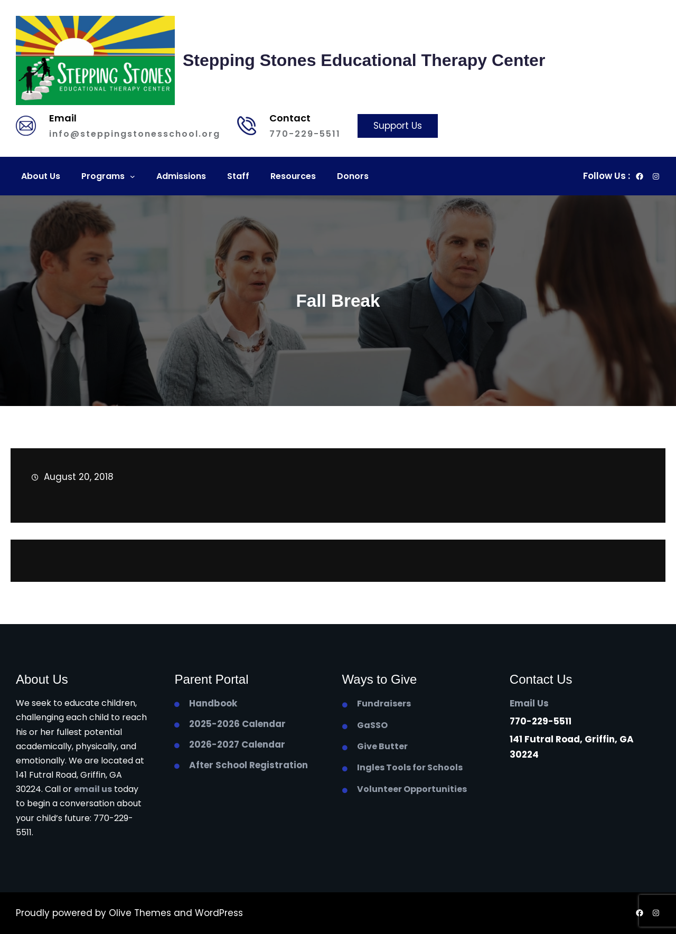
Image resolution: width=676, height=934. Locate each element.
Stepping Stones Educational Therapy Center (364, 60)
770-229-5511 (305, 134)
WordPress (219, 913)
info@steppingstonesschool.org (134, 134)
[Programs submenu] (132, 176)
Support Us (397, 125)
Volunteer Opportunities (412, 789)
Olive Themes (141, 913)
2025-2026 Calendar (237, 724)
